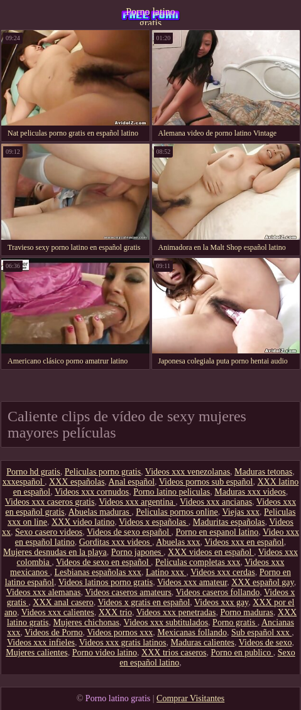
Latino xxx (166, 572)
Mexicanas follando (192, 632)
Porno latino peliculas (171, 492)
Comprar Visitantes (190, 698)
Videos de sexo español (129, 532)
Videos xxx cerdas (222, 572)
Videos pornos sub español (206, 482)
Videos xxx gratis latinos (123, 642)
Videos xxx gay (221, 602)
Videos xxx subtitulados (166, 622)
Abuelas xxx (178, 542)
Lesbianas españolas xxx (97, 572)
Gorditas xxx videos (115, 542)
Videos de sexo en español (103, 562)
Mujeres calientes (36, 652)
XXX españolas (76, 482)
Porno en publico (242, 652)
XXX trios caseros (173, 652)
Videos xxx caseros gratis (50, 502)
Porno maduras (246, 612)
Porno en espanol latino (217, 532)
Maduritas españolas (229, 522)
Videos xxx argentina (137, 502)
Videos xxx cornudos (92, 492)
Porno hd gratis (33, 471)
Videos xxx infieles (41, 642)
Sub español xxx (261, 632)
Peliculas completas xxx (197, 562)
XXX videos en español (211, 552)
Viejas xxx (241, 512)
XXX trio (115, 612)
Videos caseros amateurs (128, 592)
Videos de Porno (53, 632)
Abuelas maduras (99, 512)
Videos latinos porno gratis (105, 582)
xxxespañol (24, 482)
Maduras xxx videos (250, 492)
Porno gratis (235, 622)
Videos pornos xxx (120, 632)
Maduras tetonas (263, 471)
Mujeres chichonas (86, 622)
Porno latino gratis (150, 15)
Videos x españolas (154, 522)
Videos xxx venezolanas (187, 471)
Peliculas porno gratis (103, 471)
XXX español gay (262, 582)
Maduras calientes (202, 642)
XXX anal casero (63, 602)
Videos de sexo (265, 642)
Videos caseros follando (218, 592)
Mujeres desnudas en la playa (55, 552)
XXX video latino (83, 522)
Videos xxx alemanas (43, 592)
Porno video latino (104, 652)
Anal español (132, 482)
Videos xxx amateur (192, 582)
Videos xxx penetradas (176, 612)
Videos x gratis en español (143, 602)
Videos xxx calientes (57, 612)
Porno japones (137, 552)
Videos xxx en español (243, 542)
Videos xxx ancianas (216, 502)
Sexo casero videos (48, 532)
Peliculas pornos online (177, 512)
